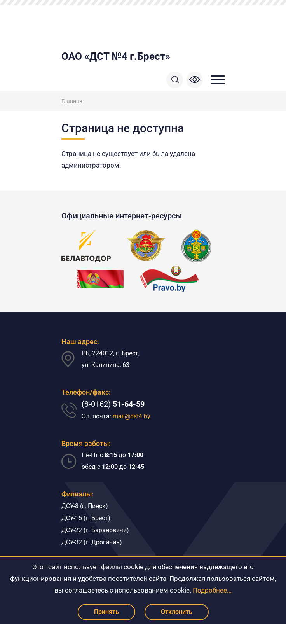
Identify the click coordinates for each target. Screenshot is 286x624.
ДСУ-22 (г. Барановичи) (95, 530)
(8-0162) (113, 404)
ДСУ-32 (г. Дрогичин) (91, 542)
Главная (71, 101)
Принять (106, 611)
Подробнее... (212, 590)
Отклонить (176, 611)
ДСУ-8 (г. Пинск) (84, 506)
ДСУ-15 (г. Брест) (85, 518)
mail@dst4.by (131, 416)
